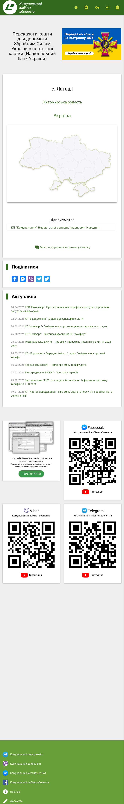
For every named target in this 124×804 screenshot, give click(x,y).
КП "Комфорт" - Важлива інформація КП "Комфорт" (48, 334)
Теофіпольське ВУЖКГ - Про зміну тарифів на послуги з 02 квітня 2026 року (61, 343)
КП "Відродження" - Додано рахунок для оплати (47, 318)
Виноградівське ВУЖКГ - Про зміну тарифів (44, 372)
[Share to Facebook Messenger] (23, 281)
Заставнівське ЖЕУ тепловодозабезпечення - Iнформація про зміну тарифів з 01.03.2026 (59, 382)
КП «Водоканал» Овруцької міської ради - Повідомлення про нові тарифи (58, 355)
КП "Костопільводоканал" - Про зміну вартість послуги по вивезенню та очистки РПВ (61, 393)
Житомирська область (62, 102)
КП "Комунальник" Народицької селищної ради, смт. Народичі (55, 227)
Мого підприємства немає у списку (62, 247)
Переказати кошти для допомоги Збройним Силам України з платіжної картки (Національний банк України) (32, 46)
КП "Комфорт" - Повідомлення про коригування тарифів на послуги (59, 326)
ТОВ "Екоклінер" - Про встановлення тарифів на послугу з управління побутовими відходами (60, 309)
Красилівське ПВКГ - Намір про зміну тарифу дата (48, 364)
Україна (62, 115)
